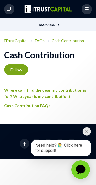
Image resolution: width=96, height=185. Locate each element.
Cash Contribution (68, 40)
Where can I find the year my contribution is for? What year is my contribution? (45, 93)
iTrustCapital (15, 40)
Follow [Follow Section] (16, 69)
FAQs (40, 40)
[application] (80, 169)
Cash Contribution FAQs (27, 105)
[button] (9, 9)
